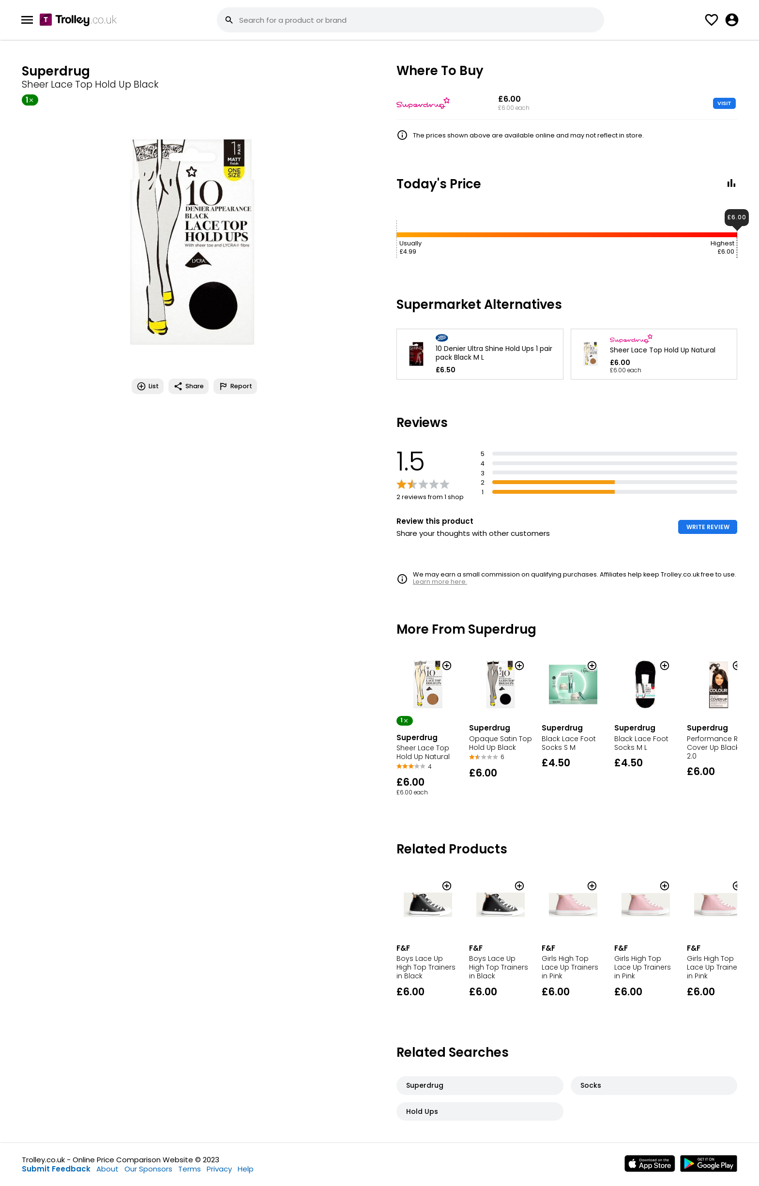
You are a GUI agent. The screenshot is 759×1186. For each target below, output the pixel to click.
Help (246, 1169)
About (107, 1169)
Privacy (219, 1169)
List (148, 386)
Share (188, 386)
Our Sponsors (148, 1169)
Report (235, 386)
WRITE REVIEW (707, 527)
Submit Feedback (56, 1169)
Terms (189, 1169)
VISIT (724, 103)
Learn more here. (440, 581)
